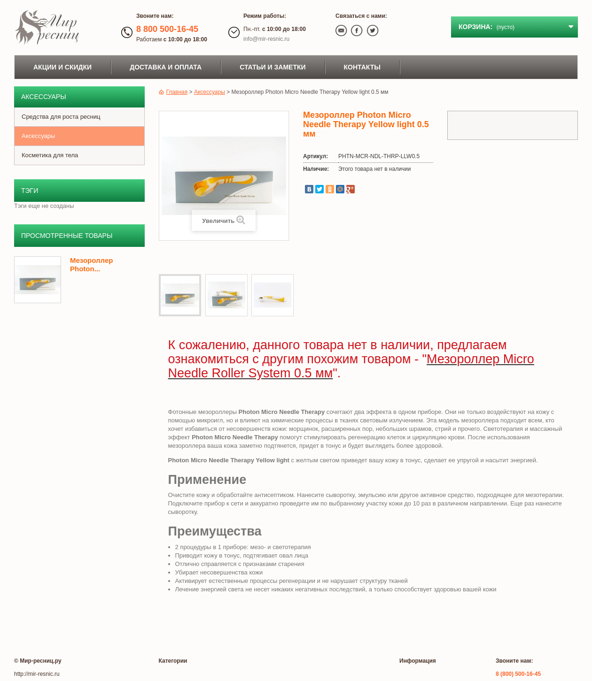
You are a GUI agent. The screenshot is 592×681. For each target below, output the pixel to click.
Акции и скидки (62, 67)
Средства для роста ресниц (61, 116)
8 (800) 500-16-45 (518, 674)
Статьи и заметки (272, 67)
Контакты (362, 67)
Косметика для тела (50, 155)
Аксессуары (38, 135)
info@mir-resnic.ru (266, 39)
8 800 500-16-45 (167, 29)
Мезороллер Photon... (91, 264)
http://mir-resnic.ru (37, 674)
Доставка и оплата (166, 67)
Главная (173, 92)
